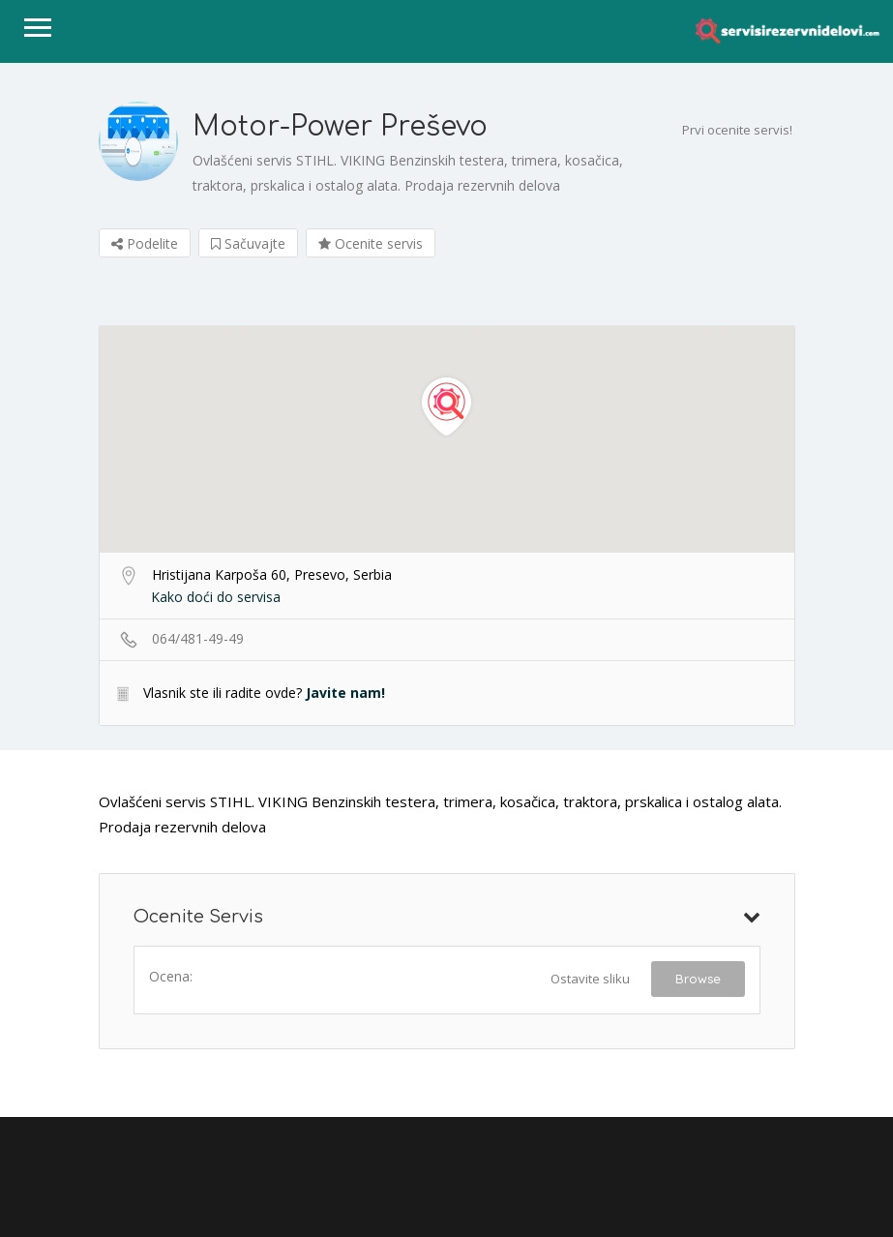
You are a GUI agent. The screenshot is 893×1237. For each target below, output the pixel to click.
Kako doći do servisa (216, 597)
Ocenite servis (370, 243)
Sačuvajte (248, 243)
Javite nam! (345, 692)
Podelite (144, 243)
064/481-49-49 (198, 638)
